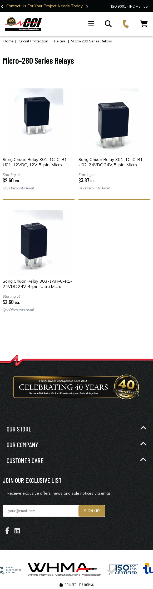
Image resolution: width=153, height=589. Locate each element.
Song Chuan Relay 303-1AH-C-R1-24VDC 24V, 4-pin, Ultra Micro (37, 283)
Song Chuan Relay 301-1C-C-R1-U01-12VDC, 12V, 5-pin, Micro (36, 161)
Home (8, 40)
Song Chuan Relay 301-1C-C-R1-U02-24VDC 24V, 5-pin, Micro (111, 161)
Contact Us (16, 5)
